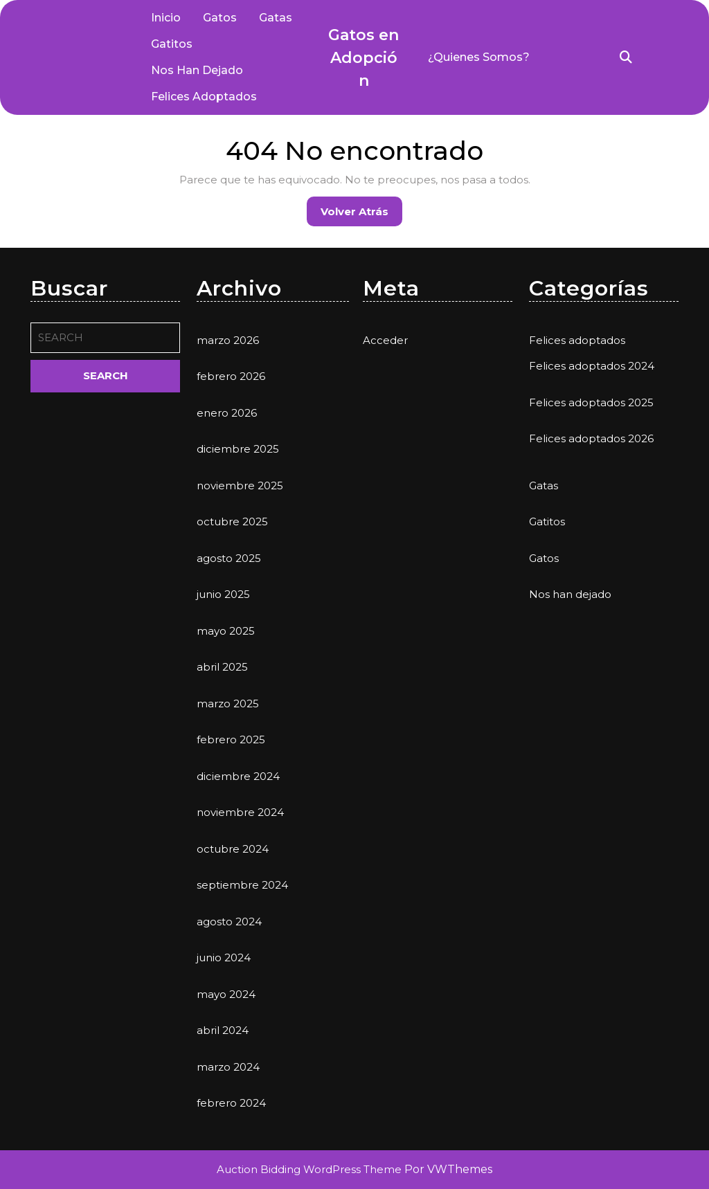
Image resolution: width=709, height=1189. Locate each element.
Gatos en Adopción (363, 58)
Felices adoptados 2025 (591, 402)
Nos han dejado (197, 70)
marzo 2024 (228, 1066)
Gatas (275, 17)
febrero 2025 (231, 739)
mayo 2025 (226, 630)
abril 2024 (223, 1030)
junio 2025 (223, 594)
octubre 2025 (232, 521)
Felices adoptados (204, 96)
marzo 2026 (228, 340)
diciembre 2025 (238, 448)
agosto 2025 (229, 558)
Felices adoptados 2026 (591, 438)
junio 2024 (224, 957)
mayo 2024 (226, 994)
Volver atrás (361, 214)
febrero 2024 (231, 1102)
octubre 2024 (233, 848)
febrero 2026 (231, 376)
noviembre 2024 (240, 812)
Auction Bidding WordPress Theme (310, 1169)
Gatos (220, 17)
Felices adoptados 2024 (591, 365)
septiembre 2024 (242, 884)
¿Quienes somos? (479, 57)
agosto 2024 (229, 921)
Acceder (385, 340)
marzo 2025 (228, 703)
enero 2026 (227, 412)
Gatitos (171, 44)
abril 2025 (222, 666)
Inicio (166, 17)
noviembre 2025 (240, 485)
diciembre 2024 (238, 776)
